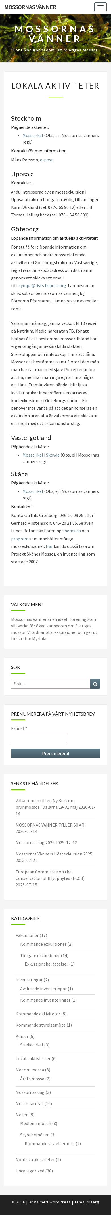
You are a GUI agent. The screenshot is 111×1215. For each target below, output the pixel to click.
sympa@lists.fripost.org (42, 285)
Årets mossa (32, 1078)
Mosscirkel (32, 135)
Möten (22, 1114)
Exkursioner (27, 935)
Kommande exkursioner (43, 944)
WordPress (60, 1202)
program (19, 538)
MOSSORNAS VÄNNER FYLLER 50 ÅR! (50, 825)
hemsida (72, 530)
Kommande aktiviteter (38, 1013)
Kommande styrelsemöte (41, 1025)
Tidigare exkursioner (40, 955)
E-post (19, 728)
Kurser (22, 1036)
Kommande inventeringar (45, 1000)
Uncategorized (30, 1171)
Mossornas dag (30, 1092)
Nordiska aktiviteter (35, 1159)
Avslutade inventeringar (43, 988)
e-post (46, 160)
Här (49, 546)
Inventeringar (29, 980)
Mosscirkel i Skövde (41, 455)
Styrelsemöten (34, 1135)
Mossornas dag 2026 (35, 842)
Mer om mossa (30, 1070)
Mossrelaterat (29, 1103)
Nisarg (93, 1202)
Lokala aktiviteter (33, 1058)
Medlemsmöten (35, 1123)
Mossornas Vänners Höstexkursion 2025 (54, 854)
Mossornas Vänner (30, 6)
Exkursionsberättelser (46, 964)
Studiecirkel (31, 1045)
